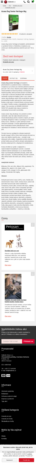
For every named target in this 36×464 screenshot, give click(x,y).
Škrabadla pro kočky (7, 421)
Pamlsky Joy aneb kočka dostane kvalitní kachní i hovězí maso (15, 301)
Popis (5, 78)
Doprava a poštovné (7, 399)
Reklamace (4, 393)
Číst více (8, 265)
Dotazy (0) (13, 78)
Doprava (23, 78)
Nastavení (9, 460)
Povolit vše (26, 460)
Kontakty (4, 438)
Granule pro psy (6, 416)
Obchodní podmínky (7, 391)
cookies (29, 454)
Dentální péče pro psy (12, 251)
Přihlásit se (28, 341)
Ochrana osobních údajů (9, 396)
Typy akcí (4, 401)
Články (3, 436)
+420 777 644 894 (10, 368)
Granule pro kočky (7, 419)
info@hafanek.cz (11, 370)
